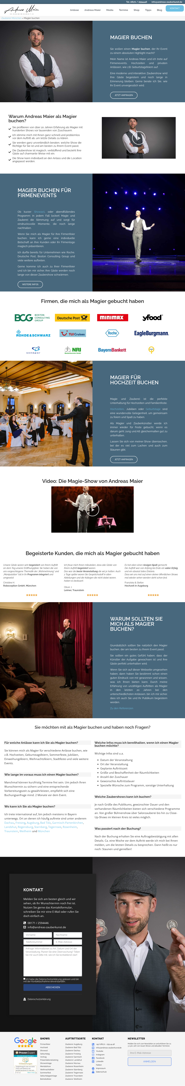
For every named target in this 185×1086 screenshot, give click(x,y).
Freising (20, 823)
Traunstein (11, 831)
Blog (159, 10)
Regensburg (25, 827)
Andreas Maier (92, 10)
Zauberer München (11, 18)
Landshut (10, 827)
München (44, 831)
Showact (39, 211)
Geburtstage (153, 409)
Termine (123, 10)
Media (109, 10)
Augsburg (33, 823)
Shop (136, 10)
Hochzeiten (117, 409)
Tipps (148, 10)
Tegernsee (54, 827)
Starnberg (40, 827)
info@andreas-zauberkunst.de (167, 2)
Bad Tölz (45, 823)
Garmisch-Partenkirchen (67, 823)
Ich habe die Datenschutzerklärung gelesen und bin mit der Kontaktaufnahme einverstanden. (51, 980)
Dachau (9, 823)
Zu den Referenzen (121, 708)
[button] (139, 138)
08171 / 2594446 (138, 2)
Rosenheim (70, 827)
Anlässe (74, 10)
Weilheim (25, 831)
